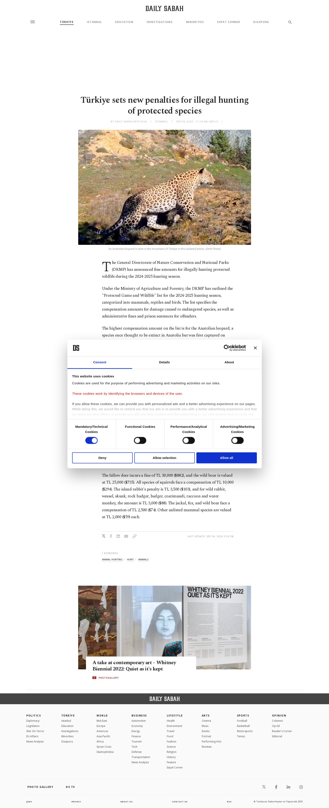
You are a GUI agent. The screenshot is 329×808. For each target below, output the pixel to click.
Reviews (206, 747)
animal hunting (112, 559)
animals (143, 559)
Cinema (206, 721)
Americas (102, 731)
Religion (171, 752)
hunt (130, 559)
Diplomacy (33, 721)
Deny (102, 458)
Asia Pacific (103, 736)
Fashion (171, 741)
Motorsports (245, 731)
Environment (174, 726)
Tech (134, 747)
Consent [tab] (99, 362)
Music (205, 726)
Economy (137, 726)
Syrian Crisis (104, 747)
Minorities (195, 22)
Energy (136, 731)
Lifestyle (175, 715)
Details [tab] (164, 362)
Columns (277, 721)
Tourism (137, 741)
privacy (76, 801)
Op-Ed (276, 726)
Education (124, 22)
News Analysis (35, 741)
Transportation (141, 757)
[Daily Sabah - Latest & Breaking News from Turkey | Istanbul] (164, 8)
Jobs (29, 801)
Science (171, 747)
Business (139, 715)
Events (206, 731)
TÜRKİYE (67, 22)
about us (127, 801)
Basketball (243, 726)
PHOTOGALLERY (109, 677)
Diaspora (261, 22)
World (102, 715)
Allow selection (164, 458)
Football (242, 721)
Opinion (279, 715)
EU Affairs (32, 736)
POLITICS (33, 715)
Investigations (160, 22)
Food (170, 736)
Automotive (139, 721)
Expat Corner (228, 22)
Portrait (206, 736)
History (171, 757)
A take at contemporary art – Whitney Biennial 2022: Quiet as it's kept (136, 666)
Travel (170, 731)
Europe (101, 726)
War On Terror (35, 731)
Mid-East (102, 721)
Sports (243, 715)
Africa (100, 741)
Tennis (241, 736)
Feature (171, 762)
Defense (137, 752)
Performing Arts (211, 741)
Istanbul (94, 22)
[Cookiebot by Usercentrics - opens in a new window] (227, 348)
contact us (180, 801)
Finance (136, 736)
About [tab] (229, 362)
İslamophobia (105, 752)
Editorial (277, 736)
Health (171, 721)
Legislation (33, 726)
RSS (229, 801)
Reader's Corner (282, 731)
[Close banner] (255, 347)
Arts (206, 715)
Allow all (226, 458)
